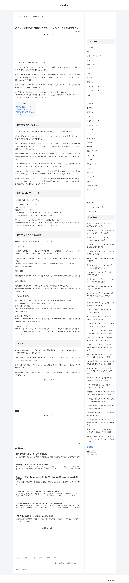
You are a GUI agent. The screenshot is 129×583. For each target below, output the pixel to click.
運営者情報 (90, 447)
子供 (88, 69)
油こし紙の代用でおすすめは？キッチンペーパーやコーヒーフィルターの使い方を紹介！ (100, 439)
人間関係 (90, 47)
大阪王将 (90, 103)
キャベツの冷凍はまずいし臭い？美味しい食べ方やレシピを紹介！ (100, 318)
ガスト (89, 116)
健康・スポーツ (92, 65)
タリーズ (90, 129)
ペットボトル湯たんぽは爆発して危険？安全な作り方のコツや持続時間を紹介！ (100, 332)
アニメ (89, 198)
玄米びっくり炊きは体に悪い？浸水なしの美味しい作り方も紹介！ (100, 225)
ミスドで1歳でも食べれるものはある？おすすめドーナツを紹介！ (100, 386)
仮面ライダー (91, 203)
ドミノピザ (91, 99)
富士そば (90, 112)
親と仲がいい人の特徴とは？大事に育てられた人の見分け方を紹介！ (100, 266)
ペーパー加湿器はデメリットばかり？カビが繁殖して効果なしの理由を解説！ (100, 362)
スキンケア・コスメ (94, 86)
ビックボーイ (91, 164)
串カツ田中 (91, 172)
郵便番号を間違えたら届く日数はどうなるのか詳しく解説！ (100, 414)
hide (27, 103)
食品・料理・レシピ (94, 56)
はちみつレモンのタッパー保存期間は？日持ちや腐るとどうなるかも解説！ (100, 339)
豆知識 (89, 78)
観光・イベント (92, 82)
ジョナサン (91, 177)
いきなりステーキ (93, 121)
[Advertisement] (48, 47)
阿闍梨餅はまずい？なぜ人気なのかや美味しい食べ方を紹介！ (100, 287)
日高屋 (89, 108)
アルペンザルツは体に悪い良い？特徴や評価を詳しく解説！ (100, 273)
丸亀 (88, 168)
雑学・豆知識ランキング (94, 455)
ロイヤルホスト (92, 138)
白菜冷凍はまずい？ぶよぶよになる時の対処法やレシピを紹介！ (100, 304)
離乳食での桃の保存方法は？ (26, 112)
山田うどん (91, 155)
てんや (89, 159)
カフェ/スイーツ (92, 190)
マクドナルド (91, 194)
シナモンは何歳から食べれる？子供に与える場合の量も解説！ (100, 311)
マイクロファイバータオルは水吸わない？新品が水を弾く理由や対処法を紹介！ (99, 347)
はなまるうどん (92, 125)
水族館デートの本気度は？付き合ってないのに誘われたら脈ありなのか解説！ (100, 393)
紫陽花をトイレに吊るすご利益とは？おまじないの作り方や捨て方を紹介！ (100, 231)
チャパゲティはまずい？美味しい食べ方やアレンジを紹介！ (100, 252)
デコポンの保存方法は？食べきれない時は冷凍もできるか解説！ (100, 407)
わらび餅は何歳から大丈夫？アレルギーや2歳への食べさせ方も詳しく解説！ (100, 355)
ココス (89, 134)
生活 (17, 411)
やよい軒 (90, 142)
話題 (88, 73)
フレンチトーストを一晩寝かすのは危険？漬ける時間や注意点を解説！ (99, 379)
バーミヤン (91, 181)
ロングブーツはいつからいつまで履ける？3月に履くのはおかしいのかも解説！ (99, 370)
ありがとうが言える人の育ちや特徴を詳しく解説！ (100, 259)
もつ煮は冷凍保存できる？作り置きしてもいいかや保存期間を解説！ (100, 400)
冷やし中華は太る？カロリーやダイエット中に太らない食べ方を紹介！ (100, 238)
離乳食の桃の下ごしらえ (24, 109)
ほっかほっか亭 (92, 151)
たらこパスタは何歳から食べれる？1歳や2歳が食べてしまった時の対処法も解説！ (100, 295)
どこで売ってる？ (93, 90)
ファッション (91, 211)
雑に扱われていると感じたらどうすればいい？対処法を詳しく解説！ (100, 280)
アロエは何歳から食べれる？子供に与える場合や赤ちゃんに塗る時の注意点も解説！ (100, 422)
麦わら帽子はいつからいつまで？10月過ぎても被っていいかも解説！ (100, 325)
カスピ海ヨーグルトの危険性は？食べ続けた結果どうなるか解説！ (100, 245)
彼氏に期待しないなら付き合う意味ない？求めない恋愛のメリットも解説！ (99, 431)
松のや (89, 146)
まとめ (19, 114)
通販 (88, 95)
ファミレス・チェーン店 (95, 207)
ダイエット (91, 60)
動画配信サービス (93, 185)
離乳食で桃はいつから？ (24, 107)
